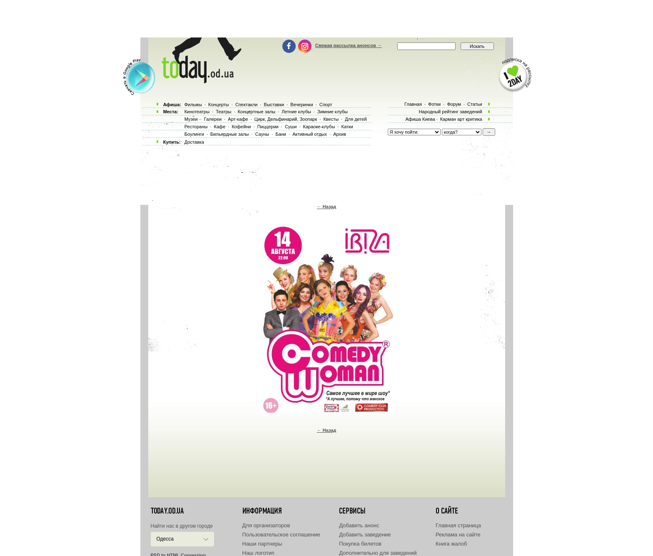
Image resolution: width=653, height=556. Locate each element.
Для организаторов (266, 525)
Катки (347, 126)
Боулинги (194, 134)
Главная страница (458, 525)
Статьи (474, 104)
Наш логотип (258, 553)
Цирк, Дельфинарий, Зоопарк (285, 119)
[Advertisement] (326, 18)
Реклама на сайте (458, 534)
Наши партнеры (262, 544)
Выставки (274, 104)
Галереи (213, 119)
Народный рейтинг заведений (450, 111)
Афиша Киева (420, 119)
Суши (291, 126)
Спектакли (246, 104)
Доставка (194, 142)
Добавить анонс (359, 525)
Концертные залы (256, 111)
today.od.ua (167, 511)
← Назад (326, 206)
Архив (339, 134)
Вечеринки (301, 104)
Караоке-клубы (319, 126)
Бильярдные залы (229, 134)
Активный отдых (309, 134)
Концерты (218, 104)
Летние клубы (296, 111)
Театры (223, 111)
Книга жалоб (451, 544)
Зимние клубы (332, 111)
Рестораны (196, 126)
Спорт (325, 104)
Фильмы (193, 104)
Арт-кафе (238, 119)
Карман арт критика (461, 119)
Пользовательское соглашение (281, 534)
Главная (413, 104)
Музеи (191, 119)
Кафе (220, 126)
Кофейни (241, 126)
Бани (280, 134)
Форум (454, 104)
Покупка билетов (360, 544)
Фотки (434, 104)
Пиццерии (268, 126)
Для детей (355, 119)
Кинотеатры (196, 111)
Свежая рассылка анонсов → (348, 45)
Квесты (331, 119)
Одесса (165, 539)
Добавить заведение (365, 534)
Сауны (262, 134)
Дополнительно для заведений (377, 553)
